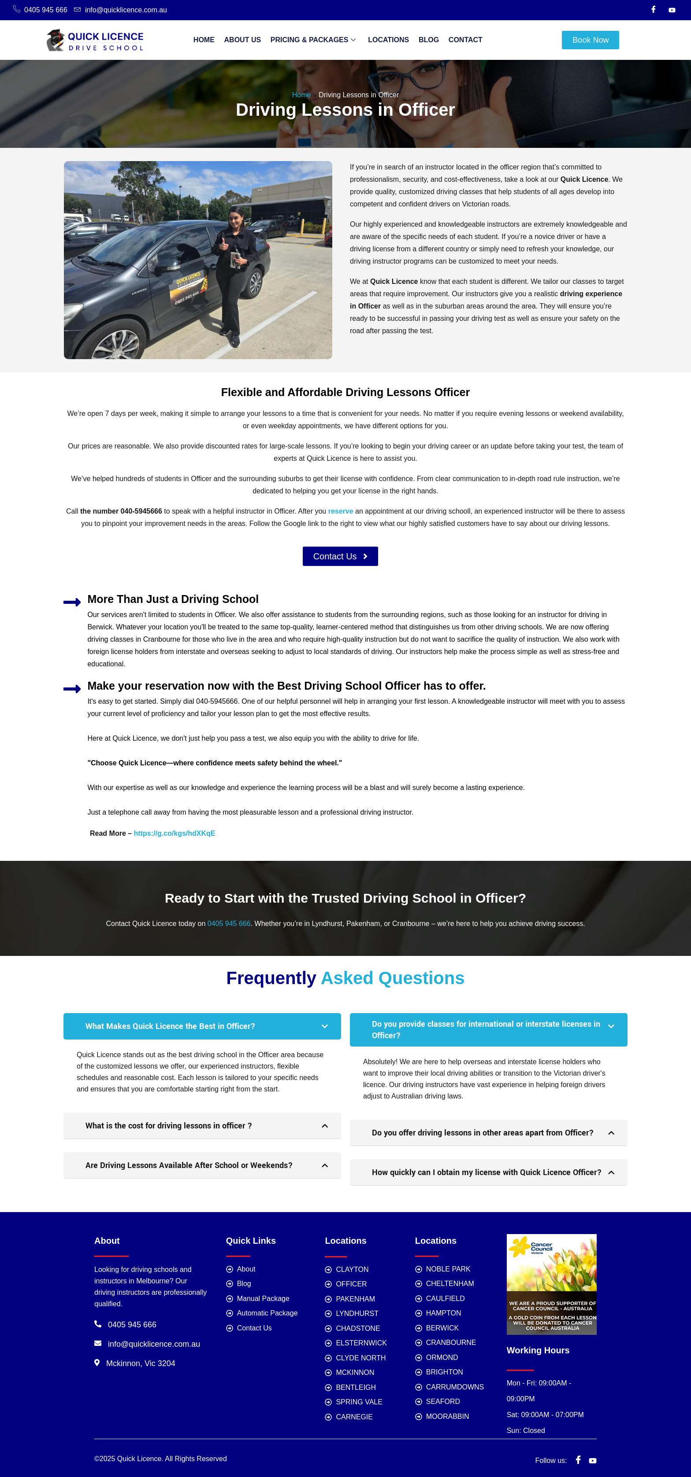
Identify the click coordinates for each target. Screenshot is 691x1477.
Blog (425, 40)
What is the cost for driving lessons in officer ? (169, 1126)
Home (210, 40)
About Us (246, 40)
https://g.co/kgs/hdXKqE (174, 833)
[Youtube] (672, 10)
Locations (387, 40)
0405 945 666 (229, 923)
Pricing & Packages (314, 40)
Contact (459, 40)
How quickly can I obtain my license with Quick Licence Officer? (487, 1172)
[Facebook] (653, 10)
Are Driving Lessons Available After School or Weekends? (189, 1165)
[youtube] (593, 1456)
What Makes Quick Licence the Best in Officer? (170, 1026)
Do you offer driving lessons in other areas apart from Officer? (483, 1133)
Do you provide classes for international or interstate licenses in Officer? (486, 1029)
